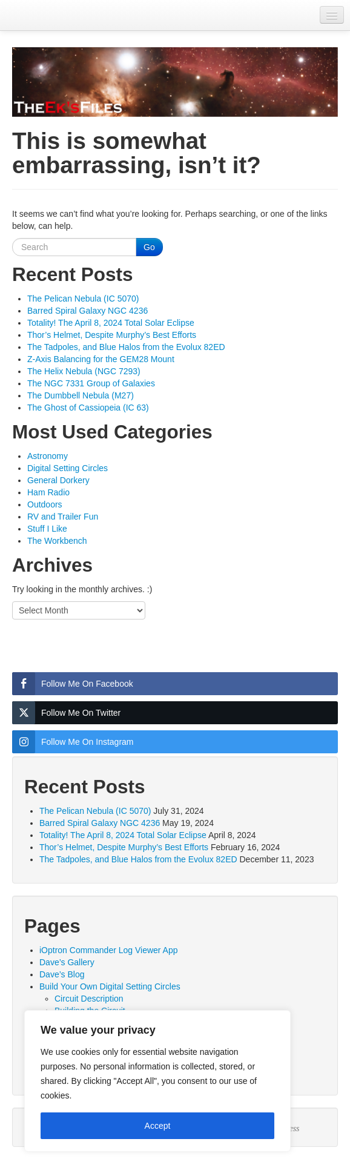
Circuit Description (89, 998)
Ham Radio (48, 492)
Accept (158, 1126)
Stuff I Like (47, 528)
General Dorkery (58, 480)
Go (149, 247)
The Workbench (57, 541)
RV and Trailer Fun (62, 516)
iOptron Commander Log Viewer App (108, 950)
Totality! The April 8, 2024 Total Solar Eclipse (110, 323)
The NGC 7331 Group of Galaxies (91, 383)
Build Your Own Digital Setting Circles (109, 986)
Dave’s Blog (61, 974)
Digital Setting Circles (67, 468)
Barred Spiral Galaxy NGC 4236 (87, 310)
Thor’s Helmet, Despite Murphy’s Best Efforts (111, 335)
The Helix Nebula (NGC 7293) (83, 371)
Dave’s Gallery (66, 962)
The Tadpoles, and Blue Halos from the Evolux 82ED (126, 347)
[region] (157, 1081)
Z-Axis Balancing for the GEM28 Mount (100, 359)
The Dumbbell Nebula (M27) (80, 395)
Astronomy (47, 456)
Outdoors (44, 504)
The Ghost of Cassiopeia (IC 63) (88, 407)
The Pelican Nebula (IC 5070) (83, 298)
